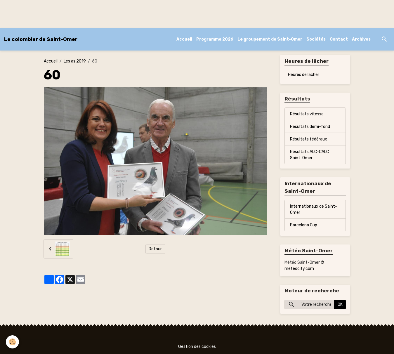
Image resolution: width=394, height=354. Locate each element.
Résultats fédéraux (308, 139)
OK (340, 304)
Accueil (184, 39)
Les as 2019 (75, 61)
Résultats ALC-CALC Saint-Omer (309, 154)
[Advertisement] (106, 13)
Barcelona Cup (303, 225)
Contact (339, 39)
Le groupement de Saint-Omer (269, 39)
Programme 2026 (214, 39)
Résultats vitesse (307, 114)
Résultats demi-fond (310, 126)
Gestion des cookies (197, 346)
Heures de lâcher (303, 74)
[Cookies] (12, 341)
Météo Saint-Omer (302, 262)
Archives (361, 39)
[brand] (40, 39)
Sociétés (316, 39)
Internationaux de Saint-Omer (313, 209)
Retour (155, 249)
